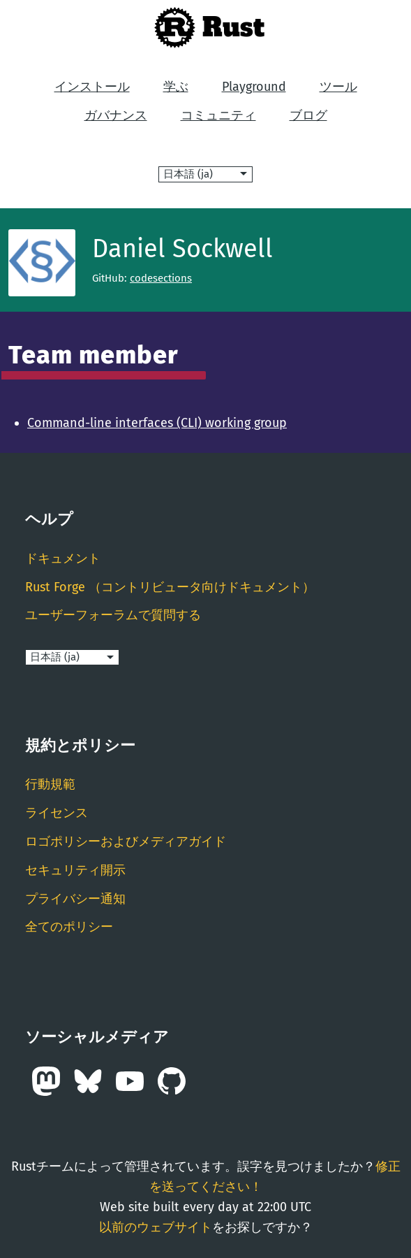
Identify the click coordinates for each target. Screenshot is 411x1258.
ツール (338, 86)
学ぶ (175, 86)
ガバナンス (115, 115)
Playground (254, 86)
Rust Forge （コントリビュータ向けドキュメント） (170, 587)
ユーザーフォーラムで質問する (113, 615)
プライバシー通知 (75, 898)
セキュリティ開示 (75, 870)
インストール (92, 86)
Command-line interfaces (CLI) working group (157, 423)
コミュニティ (218, 115)
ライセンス (56, 812)
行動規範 (50, 784)
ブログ (308, 115)
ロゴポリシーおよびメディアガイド (125, 841)
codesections (161, 278)
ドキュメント (62, 558)
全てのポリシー (69, 926)
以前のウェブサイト (155, 1227)
